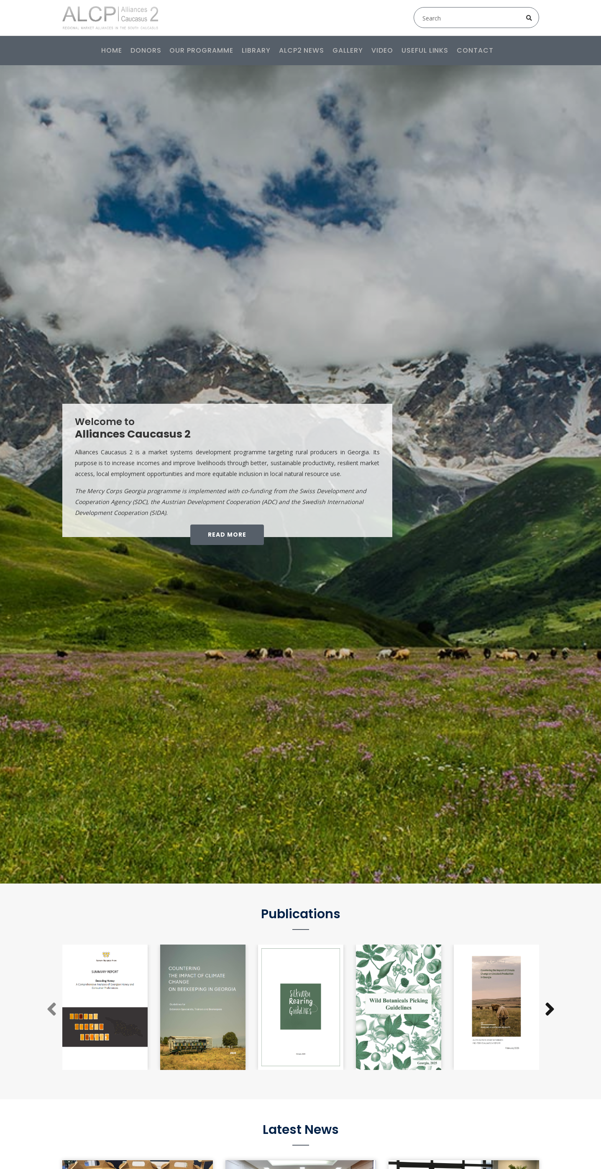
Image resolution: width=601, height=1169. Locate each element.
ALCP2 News (302, 50)
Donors (145, 50)
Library (256, 50)
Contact (475, 50)
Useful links (425, 50)
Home (111, 50)
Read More (227, 534)
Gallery (347, 50)
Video (382, 50)
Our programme (201, 50)
